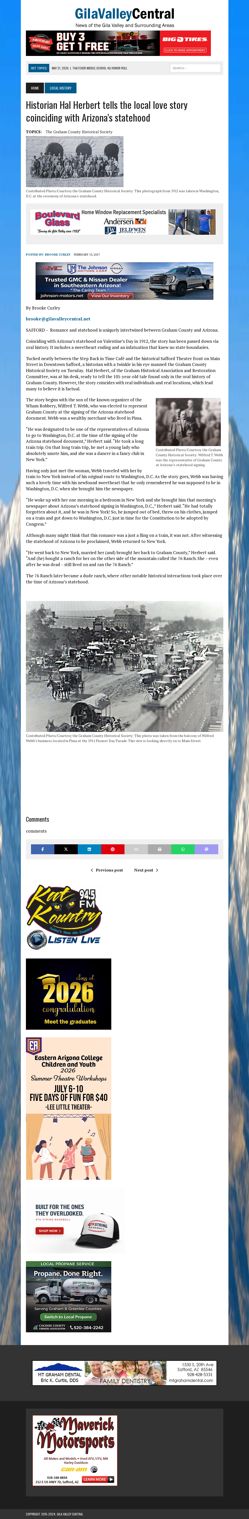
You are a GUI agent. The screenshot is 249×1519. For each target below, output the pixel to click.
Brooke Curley (58, 254)
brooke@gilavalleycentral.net (58, 319)
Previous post (107, 870)
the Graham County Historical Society (79, 131)
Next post (146, 870)
